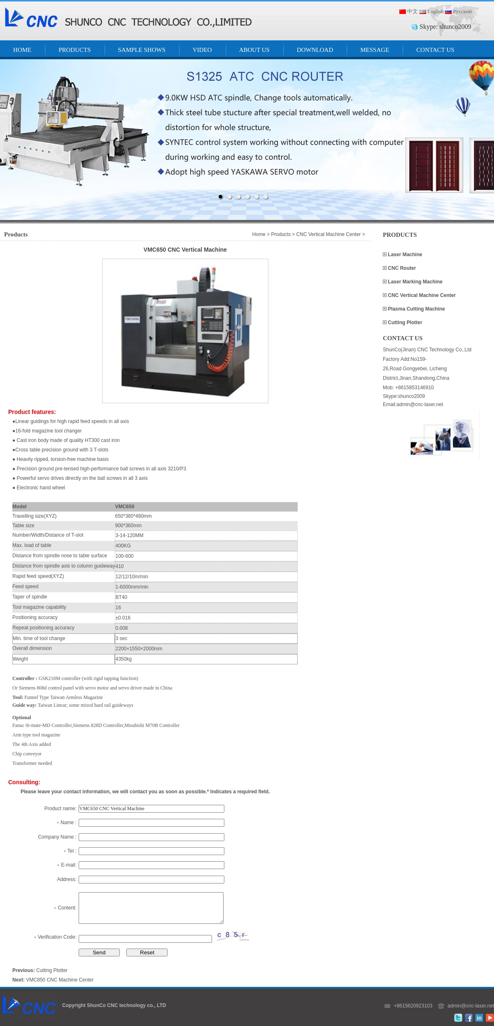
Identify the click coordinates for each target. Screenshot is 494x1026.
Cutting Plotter (404, 322)
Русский (462, 11)
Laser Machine (404, 254)
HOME (22, 50)
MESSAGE (374, 50)
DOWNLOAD (315, 50)
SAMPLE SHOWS (141, 50)
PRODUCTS (74, 50)
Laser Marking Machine (415, 282)
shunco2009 (455, 26)
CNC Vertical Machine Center (421, 295)
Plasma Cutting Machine (416, 309)
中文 (412, 11)
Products (281, 234)
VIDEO (202, 50)
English (435, 11)
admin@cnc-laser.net (470, 1006)
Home (259, 234)
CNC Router (401, 268)
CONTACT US (435, 50)
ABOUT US (254, 50)
